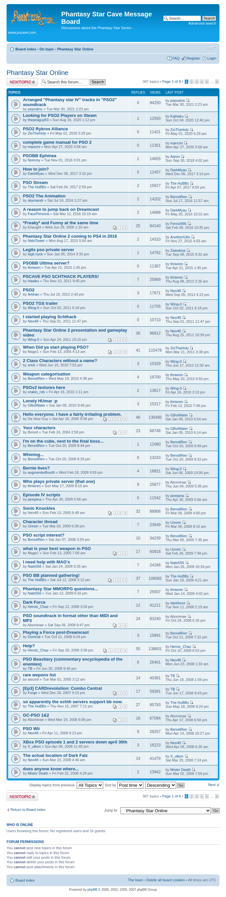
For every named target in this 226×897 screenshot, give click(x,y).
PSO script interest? (44, 535)
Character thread (40, 521)
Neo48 (175, 291)
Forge (32, 693)
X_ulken (34, 746)
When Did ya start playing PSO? (56, 347)
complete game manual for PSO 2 (57, 142)
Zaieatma (177, 250)
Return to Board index (28, 810)
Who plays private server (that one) (59, 481)
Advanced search (202, 23)
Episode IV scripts (41, 494)
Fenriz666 (178, 224)
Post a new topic (22, 82)
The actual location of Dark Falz (55, 755)
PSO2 (28, 289)
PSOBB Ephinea (39, 155)
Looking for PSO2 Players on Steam (60, 115)
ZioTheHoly (37, 133)
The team (135, 880)
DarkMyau (36, 173)
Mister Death (38, 773)
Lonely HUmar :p (40, 400)
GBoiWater (36, 405)
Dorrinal (34, 637)
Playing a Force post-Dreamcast (56, 632)
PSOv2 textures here (44, 387)
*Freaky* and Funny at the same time (60, 222)
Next (212, 785)
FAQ (175, 58)
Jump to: (111, 810)
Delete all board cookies (165, 880)
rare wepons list (39, 674)
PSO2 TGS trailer (40, 303)
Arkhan (33, 294)
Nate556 (35, 566)
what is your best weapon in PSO (57, 548)
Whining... (33, 454)
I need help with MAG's (46, 561)
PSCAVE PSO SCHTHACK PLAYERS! (61, 276)
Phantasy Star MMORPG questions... (60, 588)
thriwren (34, 267)
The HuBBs (37, 187)
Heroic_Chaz (38, 607)
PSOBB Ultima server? (46, 263)
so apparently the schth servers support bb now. (72, 701)
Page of (171, 81)
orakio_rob (36, 392)
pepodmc (35, 109)
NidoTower (36, 241)
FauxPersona (38, 214)
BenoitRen (178, 197)
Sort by (124, 785)
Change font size (211, 48)
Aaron (175, 156)
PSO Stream (35, 182)
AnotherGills (180, 237)
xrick (31, 365)
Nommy (34, 160)
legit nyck (35, 254)
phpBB (92, 889)
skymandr (36, 200)
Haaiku (33, 281)
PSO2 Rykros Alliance (45, 128)
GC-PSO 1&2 (36, 715)
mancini (34, 147)
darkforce (177, 603)
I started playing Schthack (49, 316)
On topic (46, 49)
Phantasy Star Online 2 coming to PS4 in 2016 (70, 236)
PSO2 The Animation (44, 195)
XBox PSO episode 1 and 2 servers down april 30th (75, 742)
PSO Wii (31, 728)
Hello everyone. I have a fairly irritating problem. (72, 414)
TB (30, 668)
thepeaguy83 (38, 120)
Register (193, 58)
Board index (25, 49)
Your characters (39, 427)
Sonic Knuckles (39, 508)
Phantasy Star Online (75, 49)
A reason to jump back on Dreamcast (61, 209)
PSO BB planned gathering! (51, 575)
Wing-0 (33, 308)
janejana (35, 499)
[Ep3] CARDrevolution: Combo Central (62, 688)
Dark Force (34, 602)
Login (211, 58)
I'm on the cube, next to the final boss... (63, 441)
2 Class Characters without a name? (60, 360)
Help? (29, 645)
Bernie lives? (36, 468)
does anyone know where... (51, 768)
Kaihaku (176, 116)
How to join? (36, 169)
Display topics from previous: (66, 785)
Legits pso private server (48, 249)
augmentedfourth (41, 472)
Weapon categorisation (46, 374)
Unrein (33, 526)
